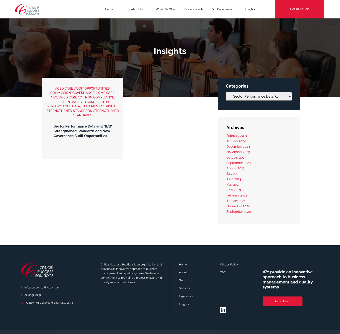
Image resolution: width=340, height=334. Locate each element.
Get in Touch (299, 9)
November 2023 (238, 152)
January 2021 (235, 201)
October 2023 (236, 157)
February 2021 (236, 195)
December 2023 (238, 146)
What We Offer (165, 11)
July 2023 (233, 173)
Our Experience (222, 9)
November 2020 (238, 206)
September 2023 (238, 163)
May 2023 (233, 184)
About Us (137, 9)
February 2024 (236, 136)
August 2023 (235, 168)
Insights (250, 9)
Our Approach (194, 9)
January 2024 (236, 141)
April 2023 (233, 190)
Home (109, 9)
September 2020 (238, 211)
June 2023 (233, 179)
